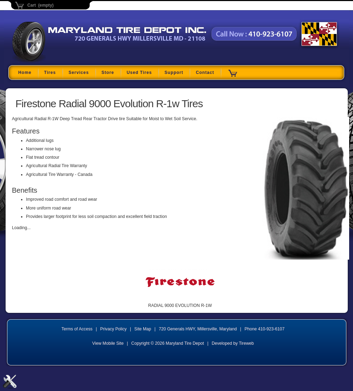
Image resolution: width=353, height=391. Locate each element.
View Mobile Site (108, 343)
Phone (264, 329)
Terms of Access (77, 329)
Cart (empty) (40, 5)
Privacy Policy (113, 329)
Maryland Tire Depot (56, 61)
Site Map (142, 329)
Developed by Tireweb (233, 343)
